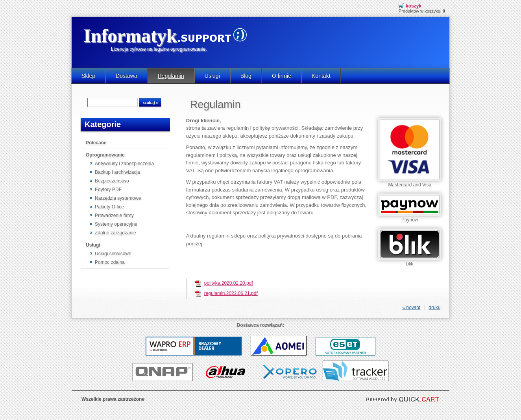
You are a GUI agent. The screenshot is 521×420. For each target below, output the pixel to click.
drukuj (435, 307)
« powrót (411, 307)
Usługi (212, 76)
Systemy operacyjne (116, 224)
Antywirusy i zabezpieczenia (124, 163)
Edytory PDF (108, 189)
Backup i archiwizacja (117, 172)
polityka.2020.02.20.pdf (228, 283)
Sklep (88, 76)
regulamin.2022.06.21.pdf (231, 293)
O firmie (281, 76)
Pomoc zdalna (110, 262)
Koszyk (413, 6)
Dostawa (126, 76)
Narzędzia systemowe (118, 198)
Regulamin (171, 76)
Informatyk (130, 35)
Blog (245, 76)
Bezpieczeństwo (112, 181)
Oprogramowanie (105, 155)
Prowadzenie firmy (114, 215)
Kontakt (321, 76)
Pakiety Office (109, 207)
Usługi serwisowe (113, 253)
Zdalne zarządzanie (115, 233)
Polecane (96, 143)
